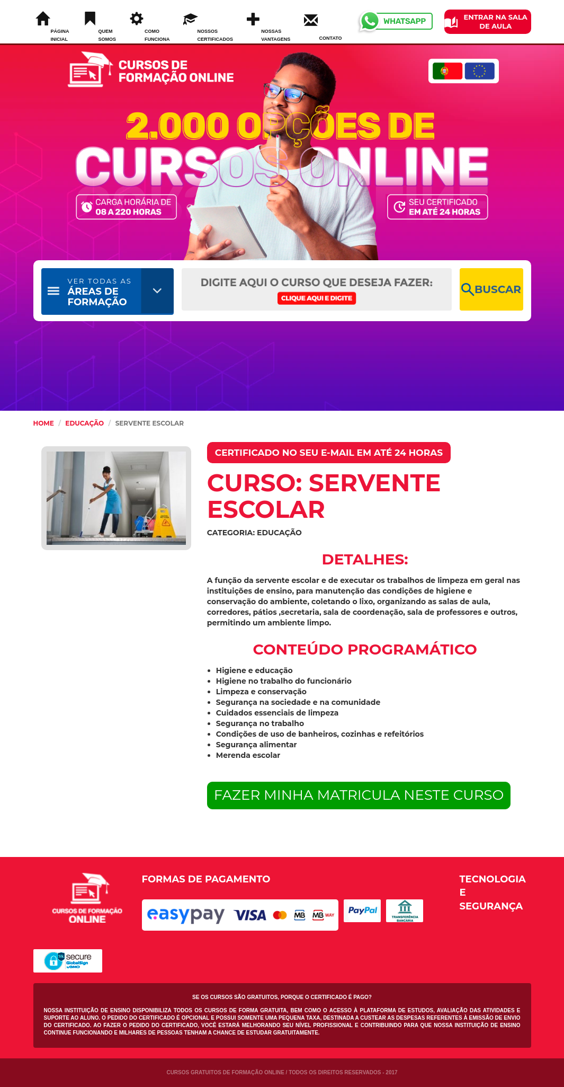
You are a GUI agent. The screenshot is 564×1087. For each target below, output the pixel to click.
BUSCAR (491, 289)
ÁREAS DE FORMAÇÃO (100, 292)
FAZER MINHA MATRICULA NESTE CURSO (359, 794)
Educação (84, 423)
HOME (43, 423)
